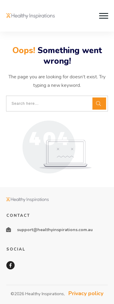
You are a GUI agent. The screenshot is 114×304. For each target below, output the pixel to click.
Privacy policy (85, 293)
